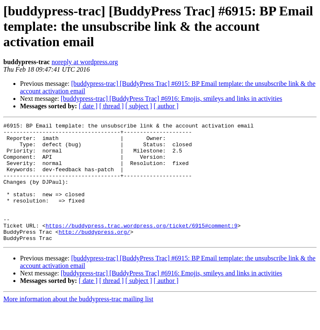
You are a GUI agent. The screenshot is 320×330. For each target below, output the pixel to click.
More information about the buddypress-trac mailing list (78, 322)
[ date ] (88, 106)
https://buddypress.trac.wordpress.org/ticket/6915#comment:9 (141, 246)
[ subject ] (138, 106)
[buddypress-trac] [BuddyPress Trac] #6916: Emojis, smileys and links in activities (171, 98)
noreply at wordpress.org (85, 61)
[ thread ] (111, 106)
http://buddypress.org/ (94, 254)
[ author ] (166, 106)
